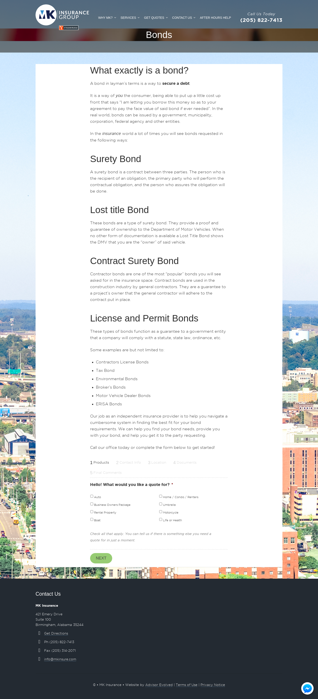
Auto (97, 497)
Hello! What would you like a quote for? (131, 484)
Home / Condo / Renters (180, 497)
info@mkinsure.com (60, 659)
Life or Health (172, 520)
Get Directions (56, 633)
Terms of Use (186, 685)
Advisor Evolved (159, 685)
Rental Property (105, 512)
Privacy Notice (213, 685)
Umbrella (169, 504)
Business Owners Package (112, 504)
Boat (97, 520)
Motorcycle (170, 512)
